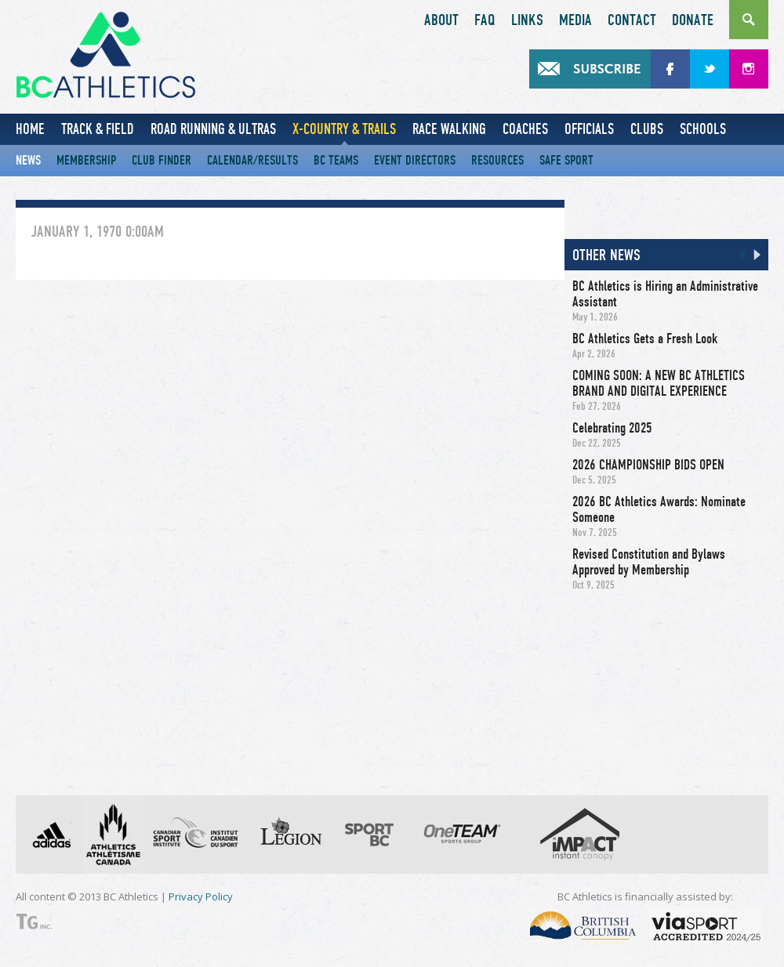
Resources (497, 160)
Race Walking (449, 129)
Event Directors (415, 160)
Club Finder (161, 160)
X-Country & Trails (344, 129)
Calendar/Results (252, 160)
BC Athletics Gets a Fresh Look (644, 338)
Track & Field (97, 129)
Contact (632, 20)
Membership (86, 160)
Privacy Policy (201, 896)
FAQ (484, 20)
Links (527, 20)
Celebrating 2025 (612, 428)
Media (575, 20)
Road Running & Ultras (213, 129)
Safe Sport (566, 160)
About (441, 20)
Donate (692, 20)
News (28, 160)
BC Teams (336, 160)
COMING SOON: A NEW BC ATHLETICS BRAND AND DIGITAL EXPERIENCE (658, 383)
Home (30, 129)
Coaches (525, 129)
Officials (589, 129)
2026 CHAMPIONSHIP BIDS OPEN (648, 465)
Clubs (646, 129)
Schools (703, 129)
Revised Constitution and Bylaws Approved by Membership (648, 562)
